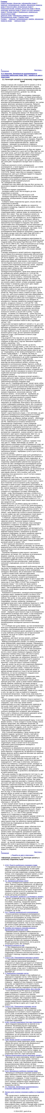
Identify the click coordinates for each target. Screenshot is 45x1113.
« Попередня (5, 70)
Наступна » (38, 70)
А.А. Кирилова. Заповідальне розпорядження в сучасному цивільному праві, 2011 (21, 1087)
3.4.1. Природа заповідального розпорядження (21, 912)
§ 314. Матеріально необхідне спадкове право (21, 1071)
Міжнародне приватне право (23, 15)
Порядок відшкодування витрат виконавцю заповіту (23, 1055)
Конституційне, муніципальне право (19, 7)
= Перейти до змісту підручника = (22, 855)
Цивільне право (6, 15)
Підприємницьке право (9, 17)
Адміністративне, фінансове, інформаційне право (18, 3)
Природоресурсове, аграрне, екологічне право (17, 8)
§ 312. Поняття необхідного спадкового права (21, 865)
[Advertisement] (22, 44)
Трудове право (12, 12)
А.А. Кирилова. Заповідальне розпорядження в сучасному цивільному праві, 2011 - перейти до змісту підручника (21, 75)
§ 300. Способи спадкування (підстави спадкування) (23, 1022)
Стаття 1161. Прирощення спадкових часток (20, 1006)
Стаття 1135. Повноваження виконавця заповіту (22, 957)
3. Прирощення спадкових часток (17, 973)
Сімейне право (23, 17)
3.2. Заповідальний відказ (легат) (16, 881)
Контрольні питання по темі (14, 945)
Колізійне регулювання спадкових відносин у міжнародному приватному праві (21, 929)
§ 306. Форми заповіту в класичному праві (20, 1039)
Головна (4, 19)
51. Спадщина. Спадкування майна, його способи (22, 989)
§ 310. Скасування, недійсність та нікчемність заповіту (24, 896)
